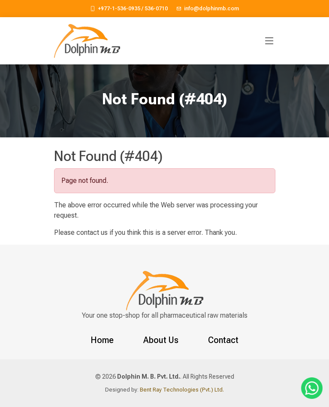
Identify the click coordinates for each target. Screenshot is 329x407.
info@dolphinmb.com (211, 9)
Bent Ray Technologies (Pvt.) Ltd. (181, 389)
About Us (160, 340)
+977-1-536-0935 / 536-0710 (133, 9)
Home (102, 340)
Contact (223, 340)
